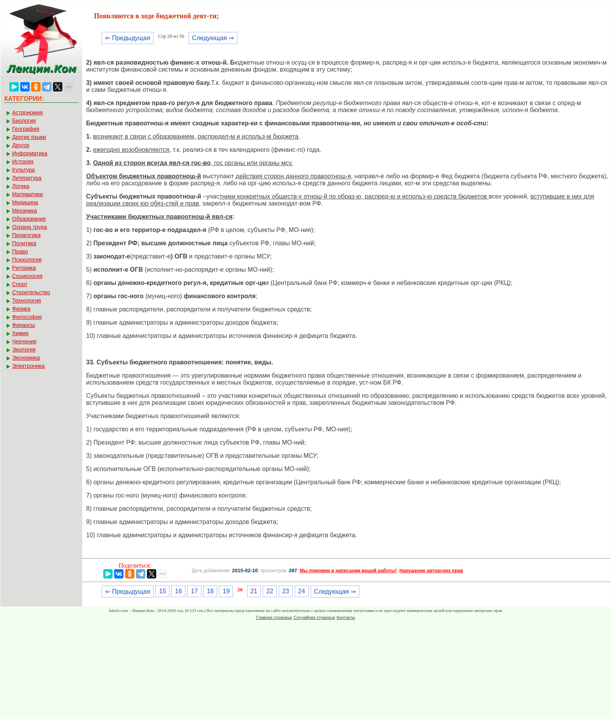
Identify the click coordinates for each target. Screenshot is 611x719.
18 (210, 591)
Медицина (25, 202)
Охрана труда (29, 227)
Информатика (29, 153)
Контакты (346, 617)
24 (301, 591)
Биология (24, 121)
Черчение (24, 341)
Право (20, 251)
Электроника (28, 366)
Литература (26, 178)
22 (269, 591)
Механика (24, 210)
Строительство (31, 292)
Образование (29, 219)
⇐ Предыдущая (127, 38)
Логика (20, 186)
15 (162, 591)
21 (254, 591)
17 (194, 591)
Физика (21, 309)
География (25, 129)
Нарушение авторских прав (431, 570)
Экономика (26, 358)
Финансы (23, 325)
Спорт (19, 284)
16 (178, 591)
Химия (20, 333)
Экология (23, 349)
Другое (20, 145)
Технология (26, 300)
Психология (27, 260)
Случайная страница (314, 617)
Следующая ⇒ (213, 38)
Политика (24, 243)
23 (285, 591)
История (22, 161)
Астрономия (27, 112)
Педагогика (26, 235)
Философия (27, 317)
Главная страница (274, 617)
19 (226, 591)
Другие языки (29, 137)
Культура (23, 170)
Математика (27, 194)
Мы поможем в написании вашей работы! (348, 570)
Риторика (24, 268)
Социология (27, 276)
